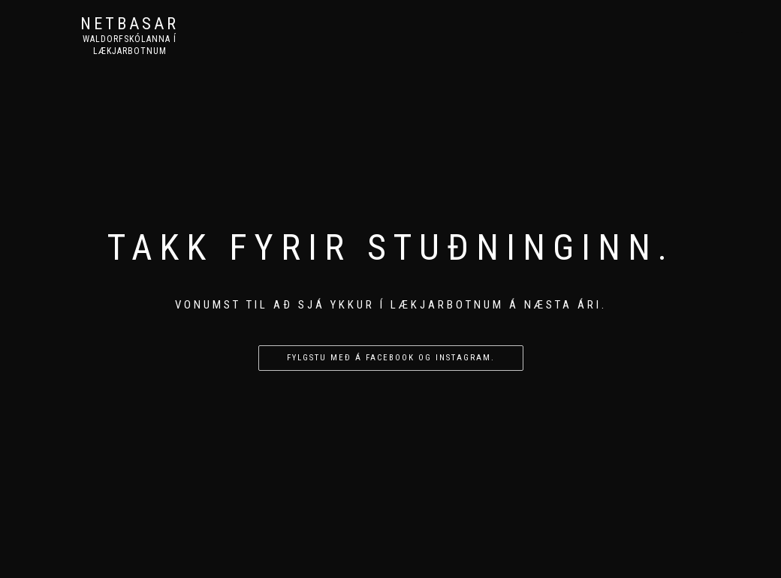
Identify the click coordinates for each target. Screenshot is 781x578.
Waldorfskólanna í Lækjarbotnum (129, 45)
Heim (740, 32)
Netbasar (129, 24)
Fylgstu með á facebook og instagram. (391, 358)
